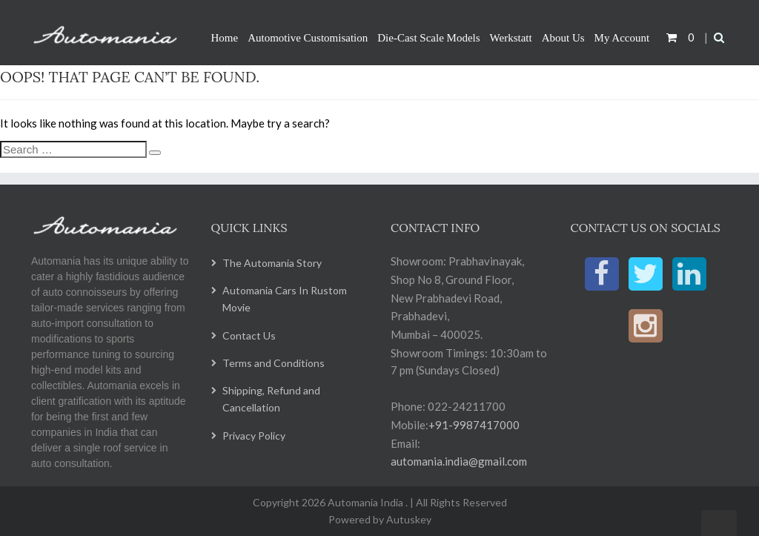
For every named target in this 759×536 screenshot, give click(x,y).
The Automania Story (272, 263)
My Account (622, 38)
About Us (563, 38)
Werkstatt (511, 38)
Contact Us (249, 335)
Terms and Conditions (273, 363)
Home (225, 38)
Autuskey (407, 519)
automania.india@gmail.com (459, 461)
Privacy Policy (253, 435)
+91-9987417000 (474, 424)
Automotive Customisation (308, 38)
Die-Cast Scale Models (428, 38)
